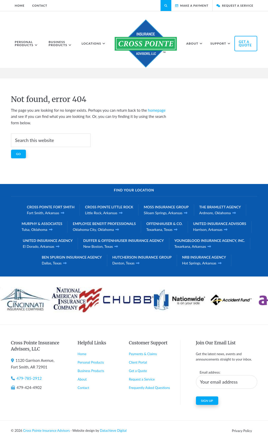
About (82, 379)
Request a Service (142, 379)
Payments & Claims (143, 354)
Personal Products (91, 362)
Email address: (210, 372)
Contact (83, 388)
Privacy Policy (242, 431)
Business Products (91, 371)
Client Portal (138, 362)
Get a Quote (138, 371)
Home (82, 354)
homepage (157, 110)
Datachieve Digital (113, 430)
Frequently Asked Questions (149, 388)
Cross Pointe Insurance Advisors (46, 430)
